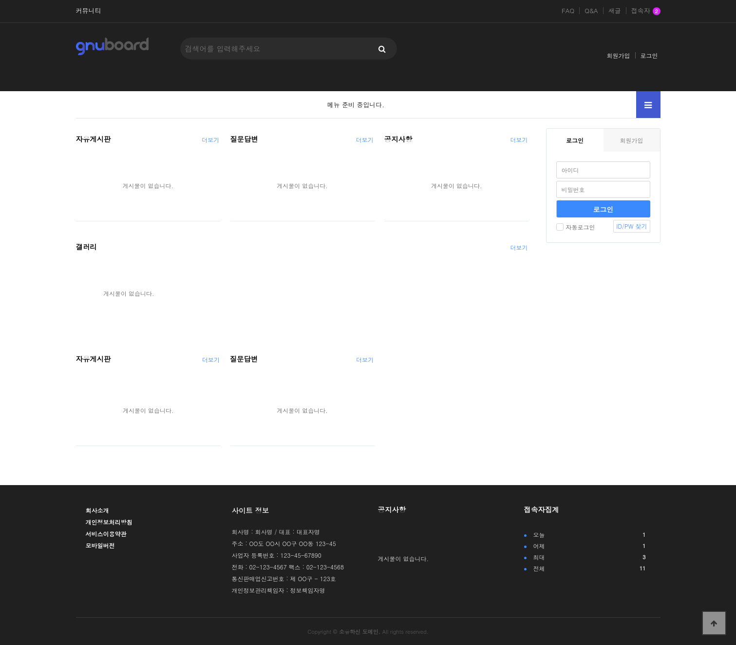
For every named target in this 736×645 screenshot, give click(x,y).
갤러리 (86, 247)
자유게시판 (93, 139)
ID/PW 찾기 (631, 226)
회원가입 (618, 55)
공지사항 (398, 139)
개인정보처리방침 (109, 522)
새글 (614, 10)
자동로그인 (575, 227)
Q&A (591, 10)
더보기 (210, 140)
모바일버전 (100, 545)
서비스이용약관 (106, 533)
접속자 (646, 11)
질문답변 (244, 139)
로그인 (649, 55)
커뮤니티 (88, 10)
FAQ (568, 10)
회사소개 (97, 510)
